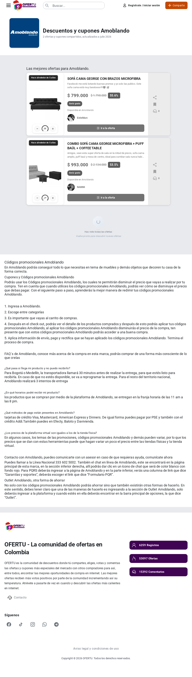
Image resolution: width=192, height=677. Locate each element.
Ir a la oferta (106, 128)
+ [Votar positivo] (53, 129)
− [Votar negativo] (37, 129)
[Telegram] (56, 624)
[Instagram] (32, 624)
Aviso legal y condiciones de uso (96, 648)
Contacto (17, 597)
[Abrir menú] (8, 5)
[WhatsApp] (44, 624)
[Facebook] (8, 624)
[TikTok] (20, 624)
